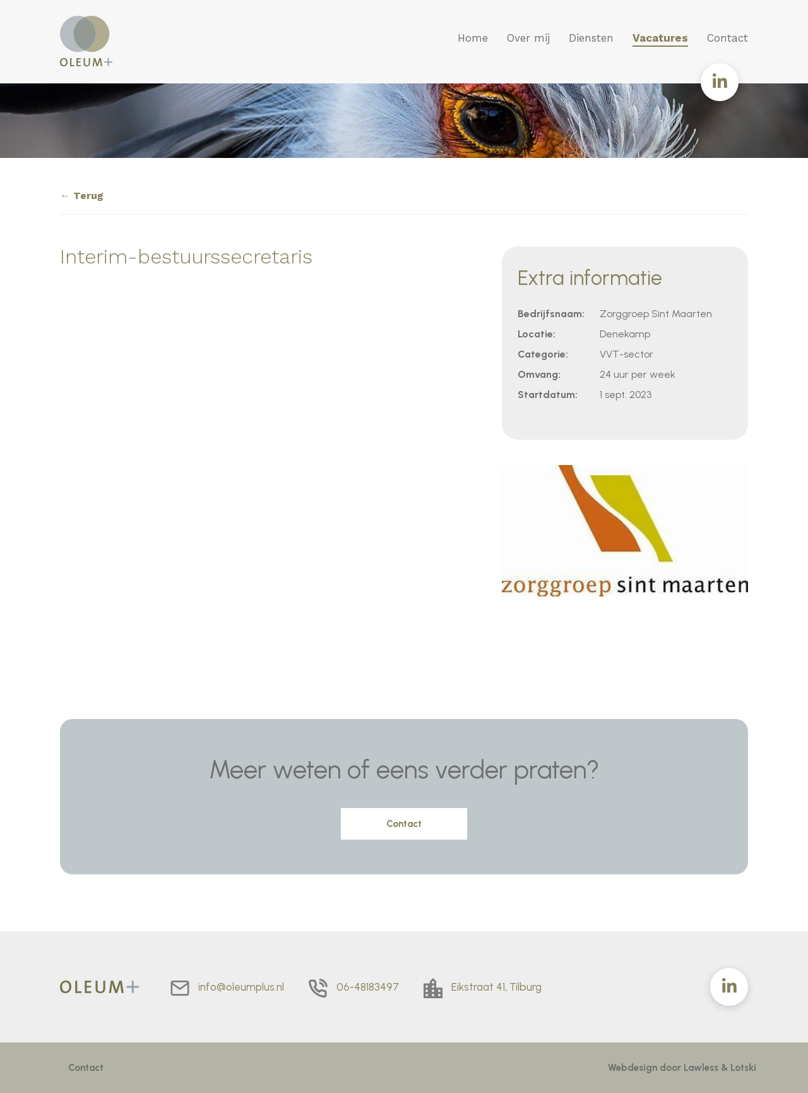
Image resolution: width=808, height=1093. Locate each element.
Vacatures (660, 38)
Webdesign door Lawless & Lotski (682, 1067)
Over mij (528, 38)
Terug (88, 196)
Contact (727, 38)
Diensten (591, 38)
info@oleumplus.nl (241, 987)
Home (473, 38)
